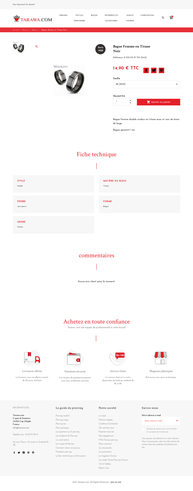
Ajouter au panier (158, 102)
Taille (116, 78)
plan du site (116, 482)
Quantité (119, 96)
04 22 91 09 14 (42, 4)
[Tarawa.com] (32, 18)
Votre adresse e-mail (151, 415)
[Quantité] (122, 101)
